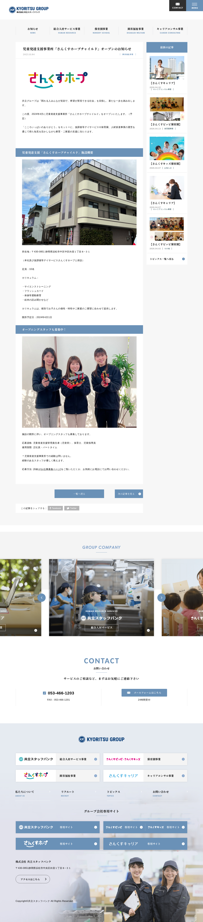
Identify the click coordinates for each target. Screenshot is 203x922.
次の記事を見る (126, 493)
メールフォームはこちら (147, 692)
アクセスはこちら (30, 879)
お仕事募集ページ (50, 469)
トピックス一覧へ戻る (162, 259)
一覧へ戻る (79, 493)
